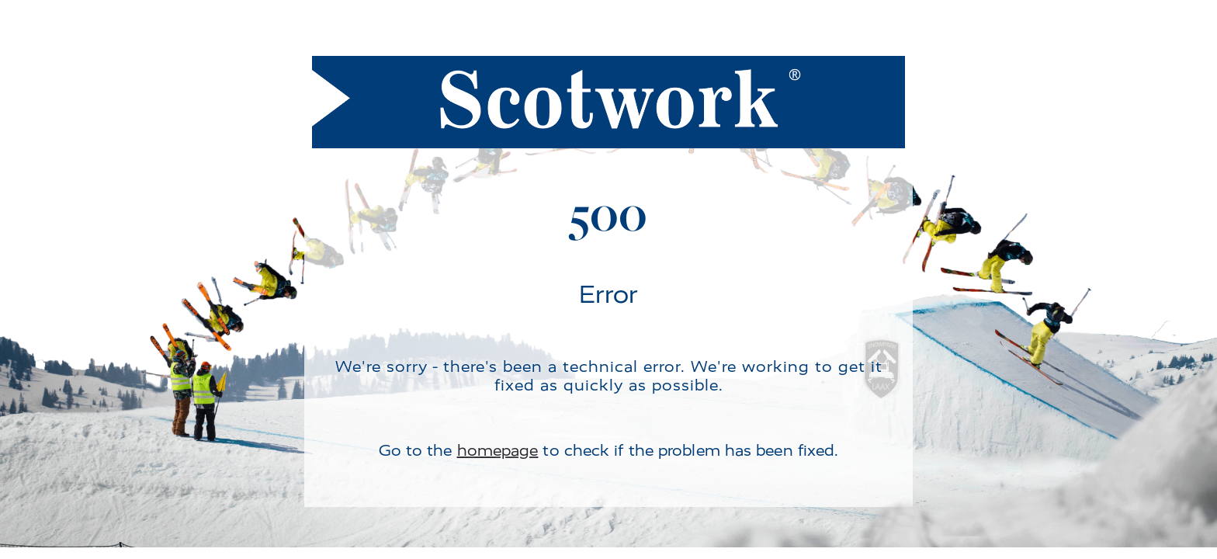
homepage (498, 451)
